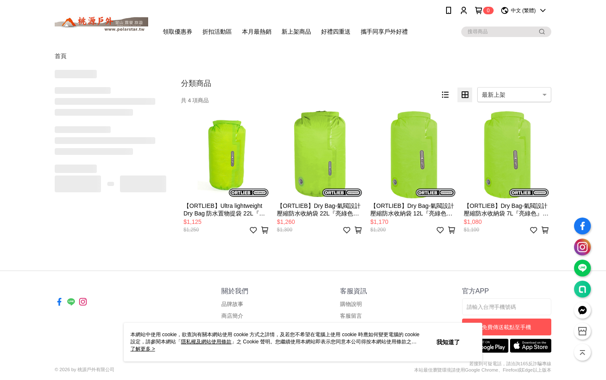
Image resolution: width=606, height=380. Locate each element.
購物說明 (351, 304)
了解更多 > (142, 349)
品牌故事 (232, 304)
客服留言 (351, 316)
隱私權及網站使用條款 (206, 342)
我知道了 (448, 342)
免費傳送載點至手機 (506, 327)
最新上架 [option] (493, 94)
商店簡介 (232, 316)
